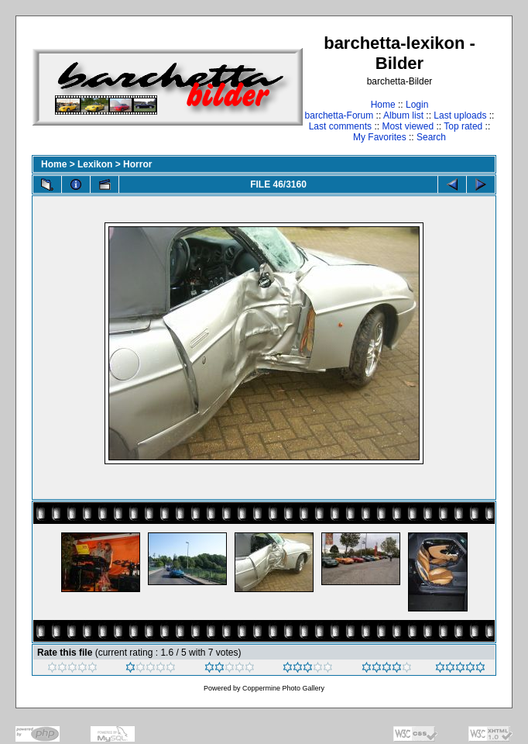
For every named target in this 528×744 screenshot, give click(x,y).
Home (383, 104)
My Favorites (379, 137)
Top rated (463, 126)
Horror (137, 164)
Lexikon (94, 164)
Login (417, 104)
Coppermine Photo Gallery (283, 688)
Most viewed (408, 126)
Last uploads (460, 115)
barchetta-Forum (339, 115)
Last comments (340, 126)
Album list (403, 115)
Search (431, 137)
